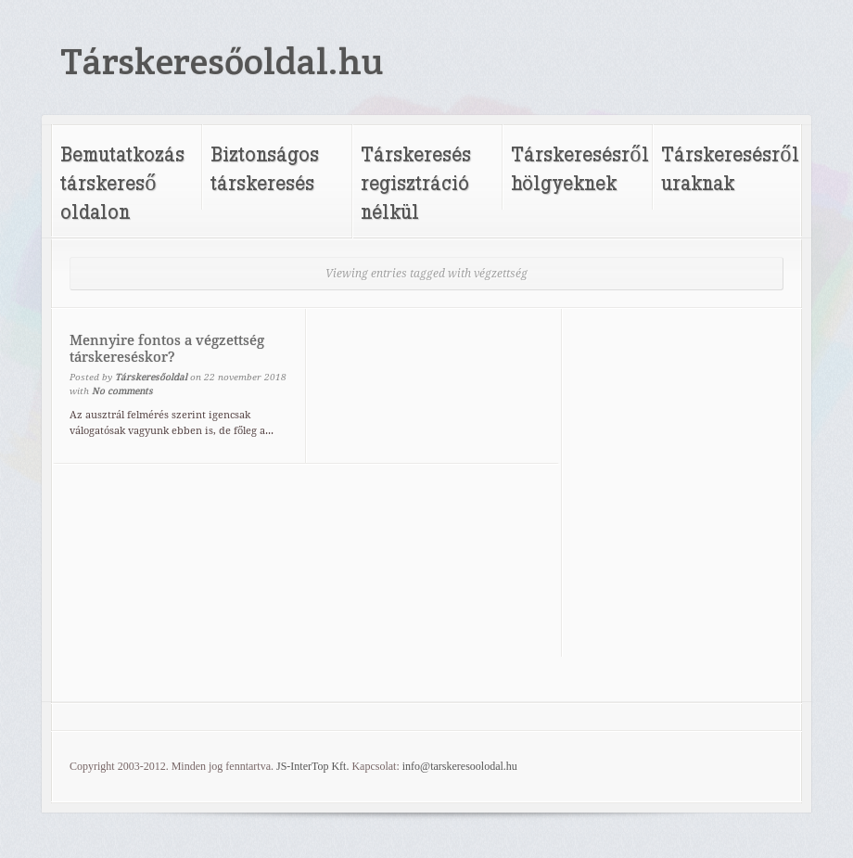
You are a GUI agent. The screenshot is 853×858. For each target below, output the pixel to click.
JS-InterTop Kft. (312, 766)
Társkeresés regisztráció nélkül (416, 182)
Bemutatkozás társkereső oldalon (122, 182)
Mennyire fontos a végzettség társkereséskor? (167, 348)
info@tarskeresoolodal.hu (459, 766)
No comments (122, 391)
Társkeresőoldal (151, 377)
